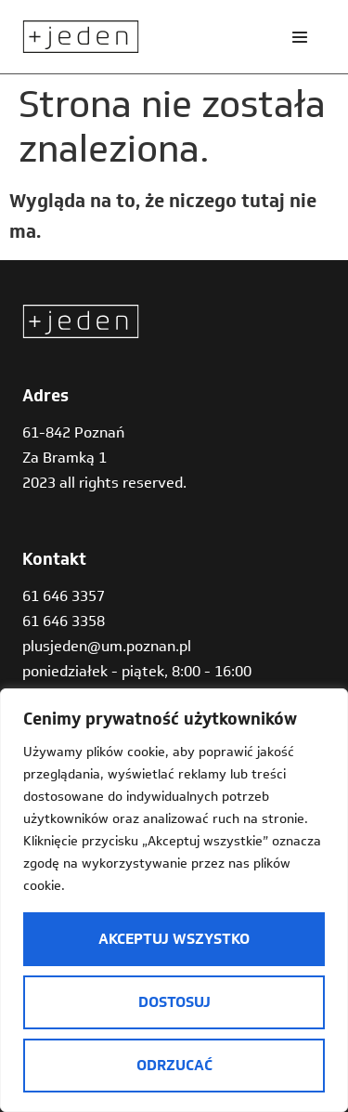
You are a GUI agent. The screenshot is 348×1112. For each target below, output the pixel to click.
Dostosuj (174, 1002)
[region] (174, 900)
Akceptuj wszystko (174, 938)
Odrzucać (174, 1065)
